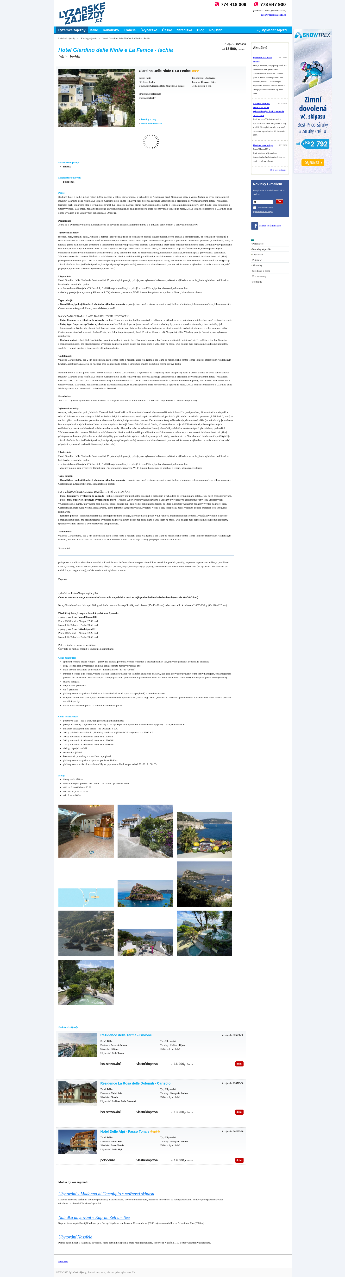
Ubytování (257, 254)
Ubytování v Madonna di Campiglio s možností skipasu (106, 1193)
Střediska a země (261, 270)
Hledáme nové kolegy (263, 145)
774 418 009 (233, 4)
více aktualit (280, 170)
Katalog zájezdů (89, 38)
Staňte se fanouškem (270, 225)
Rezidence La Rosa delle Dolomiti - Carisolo (135, 1083)
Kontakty (257, 281)
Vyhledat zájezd (274, 30)
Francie (130, 30)
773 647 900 (273, 4)
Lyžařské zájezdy (72, 30)
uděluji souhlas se (265, 207)
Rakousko (111, 30)
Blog (200, 30)
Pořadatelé (257, 243)
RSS (272, 170)
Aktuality (257, 265)
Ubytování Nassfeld (75, 1237)
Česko (167, 30)
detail (239, 1063)
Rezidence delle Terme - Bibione (126, 1035)
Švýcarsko (148, 30)
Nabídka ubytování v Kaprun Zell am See (94, 1217)
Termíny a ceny (149, 119)
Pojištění (216, 30)
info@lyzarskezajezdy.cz (273, 14)
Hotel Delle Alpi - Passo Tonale (125, 1131)
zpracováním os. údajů (263, 211)
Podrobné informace (151, 123)
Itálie (94, 30)
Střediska (184, 30)
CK (133, 1272)
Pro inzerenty (259, 276)
